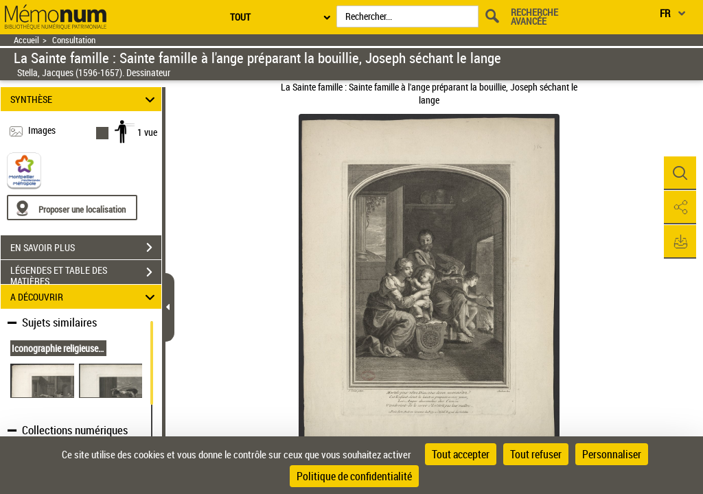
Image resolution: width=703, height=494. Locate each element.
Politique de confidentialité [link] (354, 476)
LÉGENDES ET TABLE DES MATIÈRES (85, 274)
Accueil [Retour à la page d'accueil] (26, 40)
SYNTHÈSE (84, 99)
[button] (679, 173)
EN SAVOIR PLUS (85, 247)
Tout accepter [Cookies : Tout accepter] (460, 454)
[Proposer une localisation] (72, 207)
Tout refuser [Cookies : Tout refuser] (536, 454)
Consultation (73, 40)
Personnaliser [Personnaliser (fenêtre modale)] (611, 454)
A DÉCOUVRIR (84, 297)
